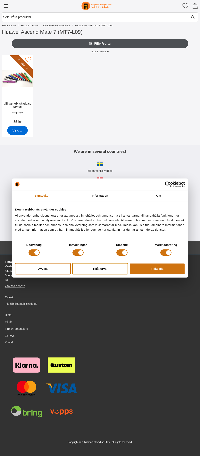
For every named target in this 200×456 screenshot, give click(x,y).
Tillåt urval (100, 268)
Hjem (8, 314)
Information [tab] (100, 195)
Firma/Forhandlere (16, 328)
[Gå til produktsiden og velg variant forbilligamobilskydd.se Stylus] (17, 130)
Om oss (10, 335)
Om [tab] (158, 195)
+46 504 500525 (15, 286)
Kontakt (9, 342)
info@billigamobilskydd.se (21, 303)
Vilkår (8, 321)
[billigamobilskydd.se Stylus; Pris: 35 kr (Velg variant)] (17, 90)
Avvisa (43, 268)
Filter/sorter (100, 44)
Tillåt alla (157, 268)
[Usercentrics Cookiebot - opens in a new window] (168, 184)
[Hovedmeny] (6, 6)
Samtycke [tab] (41, 195)
